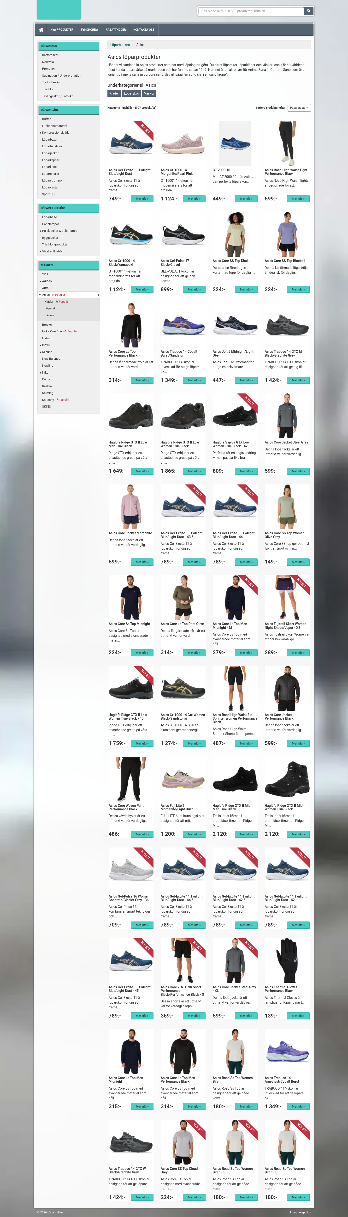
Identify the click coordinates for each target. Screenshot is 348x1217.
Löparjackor (50, 153)
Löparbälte (49, 217)
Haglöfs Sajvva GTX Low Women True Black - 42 (231, 444)
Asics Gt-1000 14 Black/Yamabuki (122, 262)
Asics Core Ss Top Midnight (129, 624)
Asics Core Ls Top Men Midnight (126, 1079)
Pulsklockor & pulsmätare (59, 231)
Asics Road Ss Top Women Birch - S (233, 1170)
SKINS (46, 406)
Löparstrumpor (52, 180)
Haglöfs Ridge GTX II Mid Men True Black (232, 807)
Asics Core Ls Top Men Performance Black (178, 1079)
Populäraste (299, 107)
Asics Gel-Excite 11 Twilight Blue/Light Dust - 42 (286, 898)
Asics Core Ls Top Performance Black (123, 353)
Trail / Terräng (52, 82)
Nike (45, 372)
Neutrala (48, 62)
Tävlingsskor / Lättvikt (57, 96)
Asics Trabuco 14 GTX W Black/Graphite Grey (127, 1170)
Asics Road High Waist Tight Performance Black (286, 172)
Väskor (49, 315)
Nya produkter (62, 29)
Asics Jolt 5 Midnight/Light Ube (233, 353)
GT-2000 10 (221, 170)
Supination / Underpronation (61, 75)
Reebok (47, 386)
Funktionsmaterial (54, 126)
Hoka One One (59, 331)
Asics (53, 294)
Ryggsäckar (50, 237)
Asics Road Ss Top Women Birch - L (285, 1170)
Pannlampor (50, 224)
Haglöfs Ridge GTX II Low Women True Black (180, 444)
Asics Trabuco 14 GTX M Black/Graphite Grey (283, 353)
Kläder (57, 301)
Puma (46, 379)
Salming (47, 393)
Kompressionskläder (56, 132)
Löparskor (52, 308)
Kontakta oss (143, 29)
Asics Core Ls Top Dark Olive (182, 624)
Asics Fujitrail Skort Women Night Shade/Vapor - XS (285, 625)
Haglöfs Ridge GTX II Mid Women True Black (284, 807)
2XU (45, 274)
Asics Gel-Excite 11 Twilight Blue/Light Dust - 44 (234, 535)
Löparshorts (50, 174)
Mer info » (142, 198)
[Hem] (41, 30)
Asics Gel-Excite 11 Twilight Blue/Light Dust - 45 (130, 989)
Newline (47, 365)
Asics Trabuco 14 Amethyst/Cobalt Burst (282, 1079)
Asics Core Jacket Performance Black (279, 716)
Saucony (55, 400)
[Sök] (308, 11)
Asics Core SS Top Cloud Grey (179, 1170)
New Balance (51, 358)
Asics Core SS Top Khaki (231, 261)
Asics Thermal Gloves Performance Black (281, 989)
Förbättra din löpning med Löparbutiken (59, 9)
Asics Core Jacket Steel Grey (286, 442)
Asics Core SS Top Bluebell (285, 261)
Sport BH (48, 194)
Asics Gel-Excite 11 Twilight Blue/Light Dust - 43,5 (182, 535)
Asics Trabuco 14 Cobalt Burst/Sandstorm (179, 353)
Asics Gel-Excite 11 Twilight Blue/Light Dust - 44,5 (182, 898)
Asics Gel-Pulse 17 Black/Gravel (175, 262)
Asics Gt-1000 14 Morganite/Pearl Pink (177, 172)
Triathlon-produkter (55, 244)
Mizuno (47, 352)
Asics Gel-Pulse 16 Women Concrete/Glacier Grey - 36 (129, 898)
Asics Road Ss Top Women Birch (233, 1079)
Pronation (49, 68)
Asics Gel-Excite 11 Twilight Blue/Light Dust (130, 172)
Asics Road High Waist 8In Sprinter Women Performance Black (235, 718)
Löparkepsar (50, 160)
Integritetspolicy (300, 1212)
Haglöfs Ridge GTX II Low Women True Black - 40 (128, 716)
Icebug (47, 338)
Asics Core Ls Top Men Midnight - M (230, 625)
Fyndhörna (89, 29)
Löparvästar (50, 187)
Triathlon (48, 89)
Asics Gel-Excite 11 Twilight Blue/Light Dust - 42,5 (234, 898)
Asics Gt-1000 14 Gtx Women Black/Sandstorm (183, 716)
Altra (45, 288)
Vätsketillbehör (52, 251)
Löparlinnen (50, 167)
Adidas (47, 281)
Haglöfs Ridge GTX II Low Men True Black (128, 444)
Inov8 (46, 345)
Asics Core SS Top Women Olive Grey (285, 535)
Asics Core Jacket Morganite (130, 533)
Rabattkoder (116, 29)
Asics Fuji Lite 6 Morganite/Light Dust (177, 807)
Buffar (46, 119)
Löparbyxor (50, 139)
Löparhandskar (52, 146)
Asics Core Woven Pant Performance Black (126, 807)
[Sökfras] (251, 11)
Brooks (47, 324)
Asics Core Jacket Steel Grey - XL (234, 989)
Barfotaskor (50, 55)
